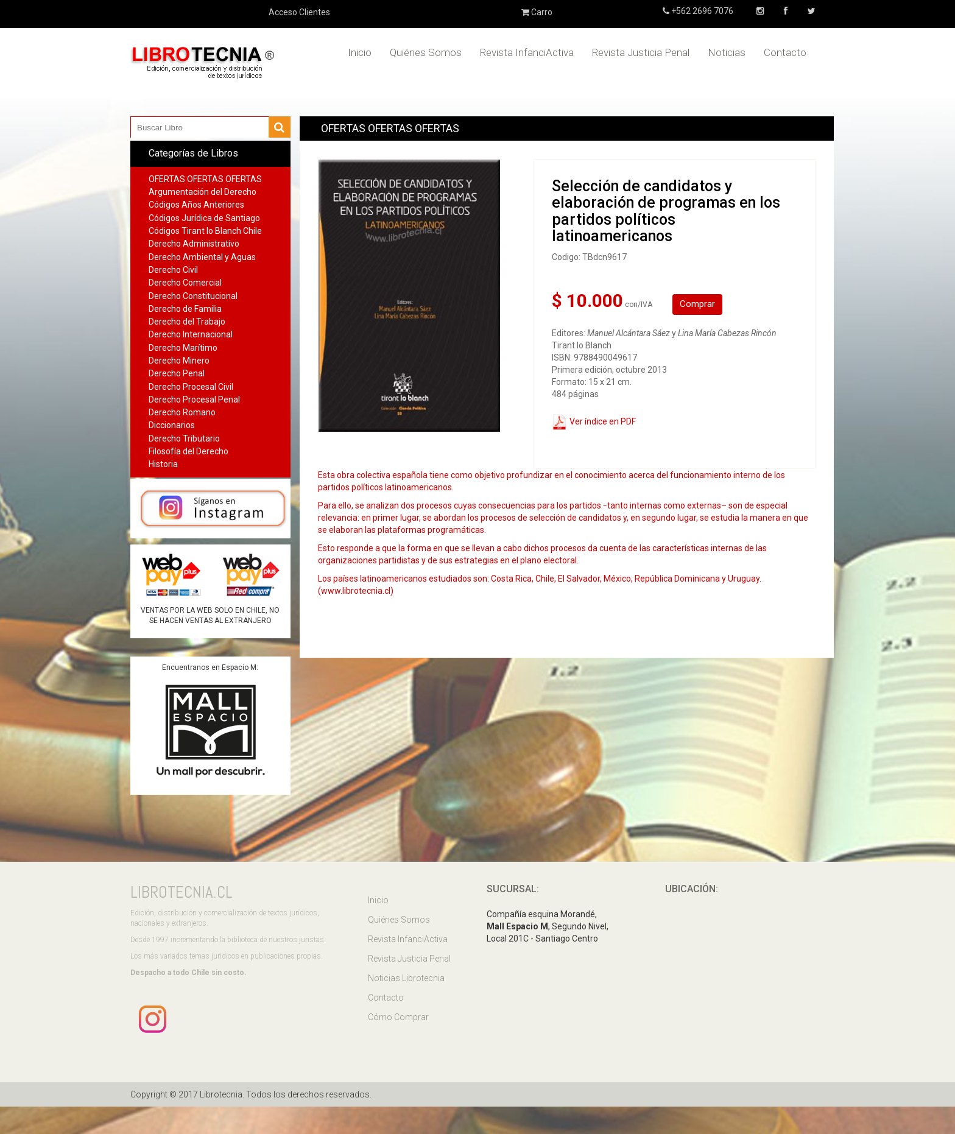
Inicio (360, 52)
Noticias (726, 52)
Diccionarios (172, 425)
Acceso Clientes (299, 12)
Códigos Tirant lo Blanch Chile (205, 231)
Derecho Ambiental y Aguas (202, 257)
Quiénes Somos (426, 52)
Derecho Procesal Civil (191, 387)
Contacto (785, 52)
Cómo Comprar (398, 1017)
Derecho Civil (173, 270)
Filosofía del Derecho (188, 451)
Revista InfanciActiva (527, 52)
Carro (536, 12)
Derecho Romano (182, 412)
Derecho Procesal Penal (194, 399)
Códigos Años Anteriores (196, 205)
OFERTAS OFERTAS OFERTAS (205, 179)
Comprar (697, 303)
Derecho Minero (179, 360)
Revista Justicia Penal (640, 52)
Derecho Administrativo (194, 243)
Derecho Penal (177, 373)
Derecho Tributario (184, 438)
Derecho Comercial (185, 282)
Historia (163, 464)
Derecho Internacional (191, 334)
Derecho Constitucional (193, 296)
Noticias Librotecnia (406, 978)
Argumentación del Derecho (202, 192)
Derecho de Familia (185, 309)
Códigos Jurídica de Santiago (204, 218)
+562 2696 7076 (701, 11)
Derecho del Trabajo (187, 321)
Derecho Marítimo (183, 348)
